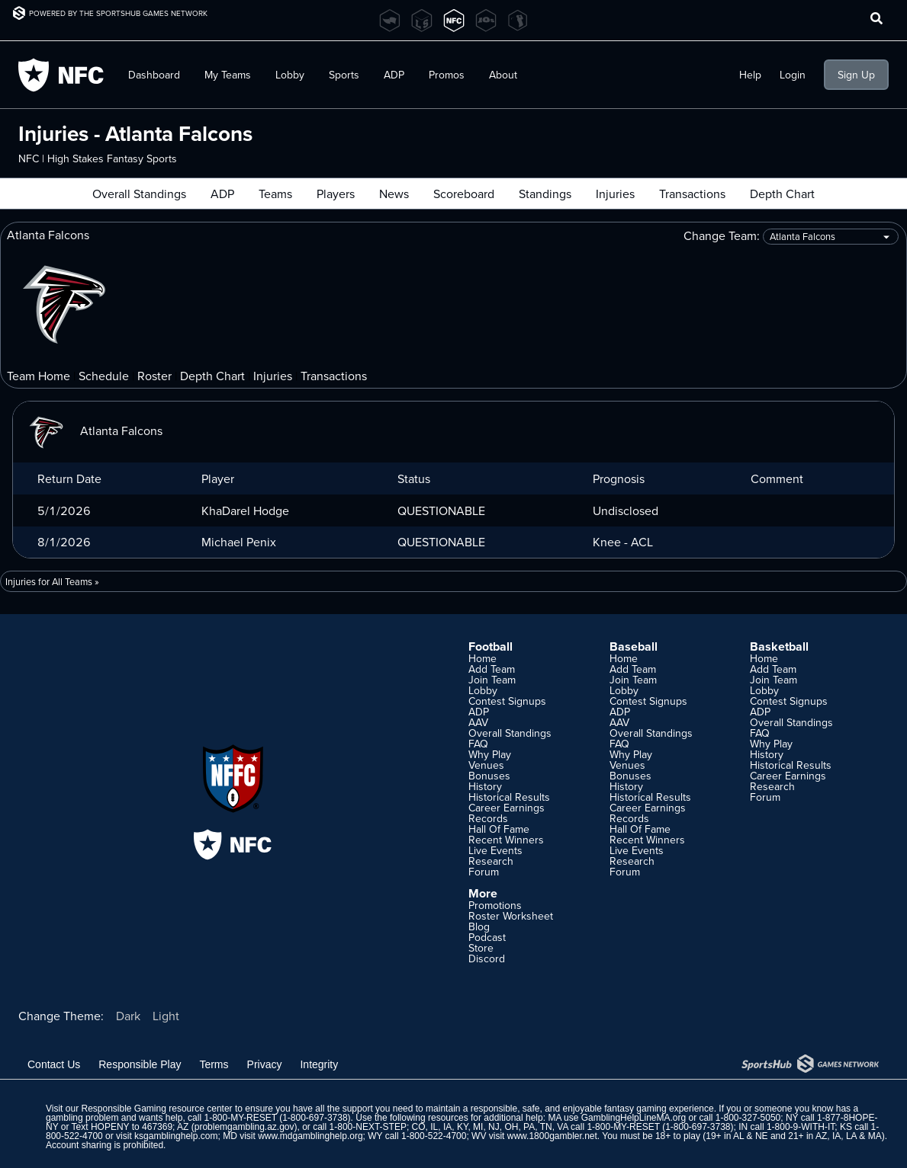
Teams (275, 193)
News (394, 193)
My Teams (227, 74)
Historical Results (509, 797)
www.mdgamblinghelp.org (310, 1136)
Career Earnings (506, 807)
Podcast (487, 937)
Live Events (495, 850)
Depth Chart (782, 193)
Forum (483, 871)
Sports (344, 74)
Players (336, 193)
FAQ (478, 743)
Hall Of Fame (498, 829)
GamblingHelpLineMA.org (633, 1117)
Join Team (492, 679)
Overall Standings (139, 193)
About (503, 74)
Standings (545, 193)
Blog (479, 926)
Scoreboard (463, 193)
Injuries (615, 193)
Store (481, 947)
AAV (478, 722)
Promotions (495, 905)
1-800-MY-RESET (240, 1117)
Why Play (489, 754)
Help (750, 74)
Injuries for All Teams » (52, 581)
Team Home (38, 376)
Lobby (289, 74)
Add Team (491, 669)
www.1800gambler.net (552, 1136)
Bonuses (489, 775)
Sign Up (856, 74)
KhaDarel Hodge (245, 510)
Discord (486, 958)
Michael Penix (238, 541)
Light (166, 1015)
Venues (486, 765)
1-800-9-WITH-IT (801, 1127)
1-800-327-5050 (748, 1117)
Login (793, 74)
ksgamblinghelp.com (175, 1136)
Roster (154, 376)
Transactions (692, 193)
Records (488, 818)
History (485, 786)
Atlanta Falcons (93, 430)
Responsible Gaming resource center (156, 1108)
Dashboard (154, 74)
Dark (128, 1015)
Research (490, 861)
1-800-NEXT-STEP (368, 1127)
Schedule (104, 376)
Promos (447, 74)
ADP (394, 74)
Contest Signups (507, 701)
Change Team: (791, 237)
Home (482, 658)
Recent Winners (506, 839)
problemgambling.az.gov (244, 1127)
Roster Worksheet (510, 915)
